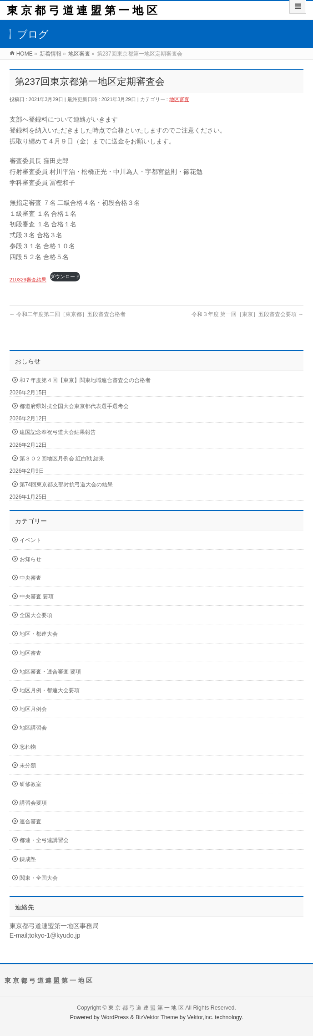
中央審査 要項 (37, 596)
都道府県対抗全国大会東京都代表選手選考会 (74, 406)
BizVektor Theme (157, 1017)
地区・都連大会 (39, 634)
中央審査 (30, 578)
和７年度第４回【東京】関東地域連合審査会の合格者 (85, 380)
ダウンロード (65, 276)
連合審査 (30, 821)
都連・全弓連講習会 (44, 840)
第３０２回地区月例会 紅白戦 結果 (62, 458)
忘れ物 (28, 747)
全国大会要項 (36, 615)
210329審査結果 (28, 279)
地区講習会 (33, 728)
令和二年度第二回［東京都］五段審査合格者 (68, 314)
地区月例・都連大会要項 (50, 690)
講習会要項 (33, 803)
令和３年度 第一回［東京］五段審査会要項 (248, 314)
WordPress (115, 1017)
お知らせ (30, 559)
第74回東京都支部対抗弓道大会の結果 (66, 484)
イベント (30, 540)
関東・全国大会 (39, 878)
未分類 (28, 765)
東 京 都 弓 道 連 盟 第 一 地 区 (82, 10)
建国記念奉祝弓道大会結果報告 (58, 432)
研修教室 (30, 784)
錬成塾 (28, 859)
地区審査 (179, 99)
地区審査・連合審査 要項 (50, 672)
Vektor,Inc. (200, 1017)
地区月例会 (33, 709)
